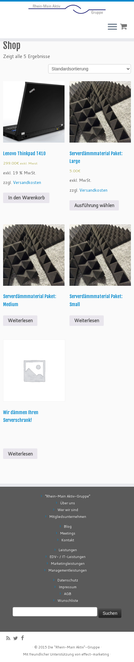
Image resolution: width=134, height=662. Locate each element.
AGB (67, 593)
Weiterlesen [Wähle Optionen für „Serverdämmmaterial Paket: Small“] (86, 320)
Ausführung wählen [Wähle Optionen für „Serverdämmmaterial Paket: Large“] (94, 205)
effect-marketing (95, 654)
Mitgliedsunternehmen (67, 516)
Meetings (67, 533)
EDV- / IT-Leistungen (68, 556)
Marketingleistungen (68, 563)
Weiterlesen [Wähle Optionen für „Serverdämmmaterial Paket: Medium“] (20, 320)
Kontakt (67, 540)
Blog (68, 526)
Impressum (68, 587)
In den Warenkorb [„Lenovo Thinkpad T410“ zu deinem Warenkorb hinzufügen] (26, 197)
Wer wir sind (67, 509)
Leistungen (68, 550)
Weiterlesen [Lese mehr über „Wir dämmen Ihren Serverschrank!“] (20, 454)
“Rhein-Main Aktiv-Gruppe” (67, 496)
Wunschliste (67, 600)
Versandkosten (27, 182)
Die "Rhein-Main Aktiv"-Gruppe (74, 647)
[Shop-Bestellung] (89, 68)
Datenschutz (67, 580)
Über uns (67, 503)
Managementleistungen (67, 570)
